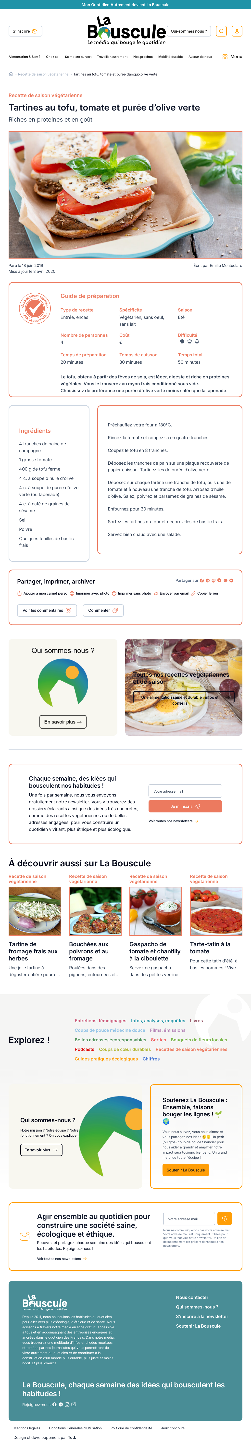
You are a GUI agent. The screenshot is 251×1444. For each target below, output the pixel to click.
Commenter (99, 610)
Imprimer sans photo (134, 593)
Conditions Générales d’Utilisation (75, 1428)
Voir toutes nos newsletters (171, 821)
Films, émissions (168, 1030)
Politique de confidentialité (131, 1428)
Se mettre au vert (78, 57)
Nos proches (143, 57)
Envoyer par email (174, 593)
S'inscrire (25, 31)
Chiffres (151, 1058)
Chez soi (52, 57)
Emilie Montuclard (226, 265)
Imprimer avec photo (92, 593)
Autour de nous (200, 57)
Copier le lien (207, 593)
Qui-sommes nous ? (189, 31)
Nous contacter (192, 1297)
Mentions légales (26, 1428)
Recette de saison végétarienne (43, 74)
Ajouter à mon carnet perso (45, 593)
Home (11, 74)
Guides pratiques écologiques (106, 1058)
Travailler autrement (112, 57)
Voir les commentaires (43, 610)
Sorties (158, 1039)
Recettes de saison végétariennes (191, 1049)
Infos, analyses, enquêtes (158, 1020)
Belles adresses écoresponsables (110, 1039)
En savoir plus (41, 1150)
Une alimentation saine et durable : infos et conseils (185, 698)
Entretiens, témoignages (100, 1020)
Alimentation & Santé (24, 57)
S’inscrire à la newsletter (202, 1316)
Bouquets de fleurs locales (199, 1039)
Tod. (72, 1437)
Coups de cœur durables (125, 1049)
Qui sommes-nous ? (197, 1306)
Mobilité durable (170, 57)
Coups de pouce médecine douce (110, 1030)
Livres (196, 1020)
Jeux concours (173, 1428)
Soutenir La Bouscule (186, 1170)
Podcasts (84, 1049)
